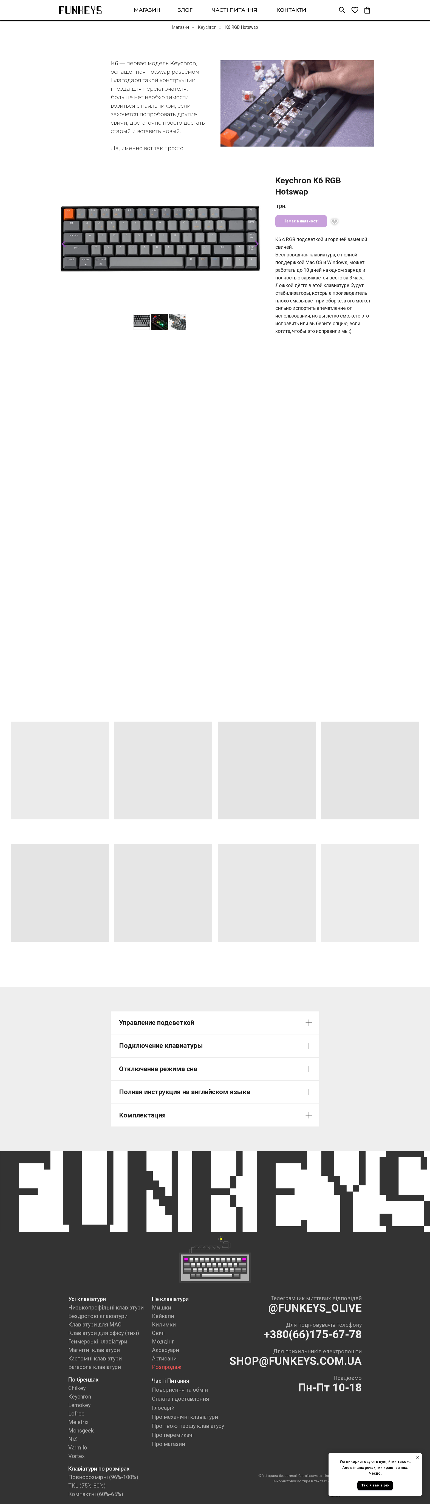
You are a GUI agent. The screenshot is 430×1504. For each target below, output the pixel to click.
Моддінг (163, 1341)
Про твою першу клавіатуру (188, 1426)
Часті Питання (170, 1380)
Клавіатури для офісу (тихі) (103, 1333)
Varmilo (77, 1447)
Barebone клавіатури (94, 1367)
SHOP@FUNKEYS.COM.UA (296, 1361)
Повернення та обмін (180, 1389)
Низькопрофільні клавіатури (106, 1307)
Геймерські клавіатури (97, 1341)
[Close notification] (417, 1457)
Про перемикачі (173, 1435)
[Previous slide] (63, 243)
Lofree (76, 1413)
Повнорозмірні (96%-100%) (103, 1477)
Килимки (164, 1324)
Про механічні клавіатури (185, 1417)
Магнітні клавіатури (94, 1350)
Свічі (158, 1333)
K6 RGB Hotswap (241, 27)
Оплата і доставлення (180, 1399)
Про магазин (168, 1444)
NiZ (72, 1439)
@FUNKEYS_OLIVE (315, 1308)
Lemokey (79, 1405)
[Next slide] (256, 243)
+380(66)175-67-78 (313, 1334)
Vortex (76, 1456)
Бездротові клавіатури (98, 1316)
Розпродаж (167, 1367)
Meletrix (78, 1422)
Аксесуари (165, 1350)
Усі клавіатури (87, 1299)
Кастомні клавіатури (95, 1358)
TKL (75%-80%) (87, 1485)
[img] (80, 10)
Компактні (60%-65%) (95, 1494)
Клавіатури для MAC (94, 1324)
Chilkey (77, 1388)
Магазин (180, 27)
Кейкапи (163, 1316)
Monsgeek (81, 1430)
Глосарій (163, 1408)
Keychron (207, 27)
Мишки (161, 1307)
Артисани (164, 1358)
